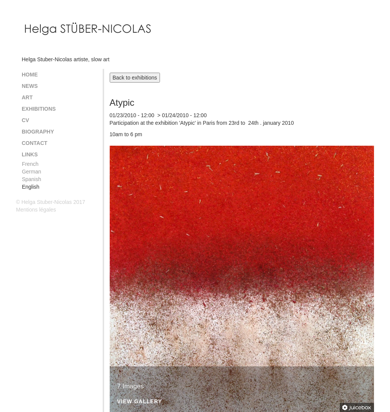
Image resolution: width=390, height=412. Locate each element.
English (30, 187)
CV (25, 120)
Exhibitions (39, 109)
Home (30, 75)
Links (30, 154)
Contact (34, 143)
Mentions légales (36, 210)
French (30, 164)
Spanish (31, 179)
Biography (38, 132)
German (31, 172)
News (30, 86)
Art (27, 97)
